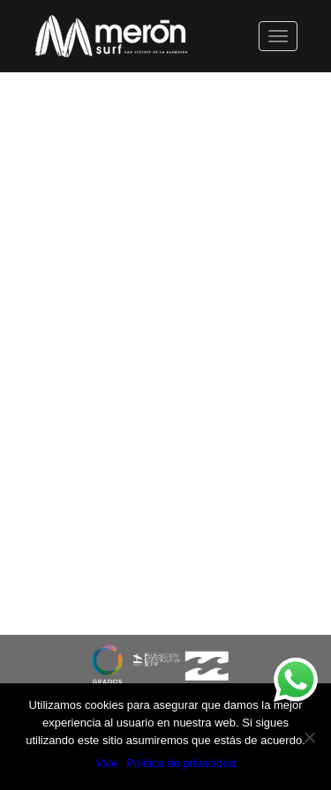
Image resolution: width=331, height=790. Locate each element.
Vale (106, 763)
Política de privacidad (181, 763)
